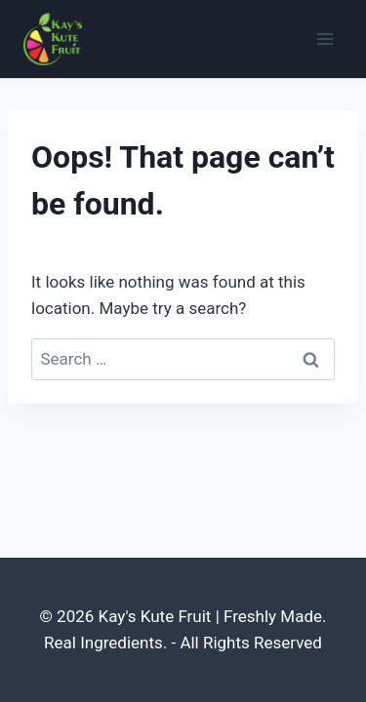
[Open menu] (324, 38)
